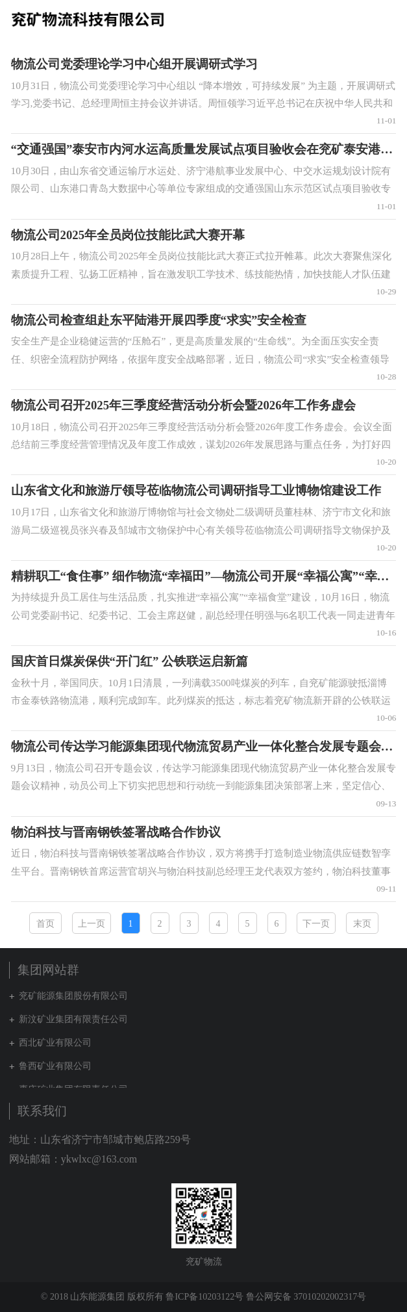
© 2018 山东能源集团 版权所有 (102, 1297)
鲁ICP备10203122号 (204, 1297)
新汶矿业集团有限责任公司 (73, 1019)
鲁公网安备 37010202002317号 (306, 1297)
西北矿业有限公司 (55, 1043)
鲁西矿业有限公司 (55, 1066)
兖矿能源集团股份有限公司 (73, 996)
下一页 (316, 924)
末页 (362, 924)
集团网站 (364, 19)
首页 (45, 924)
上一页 (91, 924)
